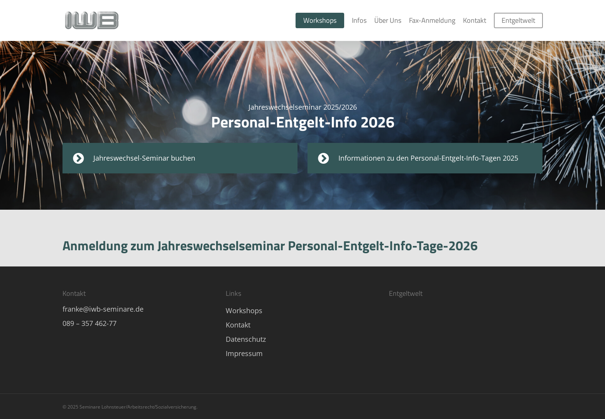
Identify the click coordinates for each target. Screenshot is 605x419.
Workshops (244, 310)
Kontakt (238, 324)
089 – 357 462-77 (90, 323)
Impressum (244, 353)
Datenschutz (246, 339)
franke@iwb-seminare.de (103, 309)
